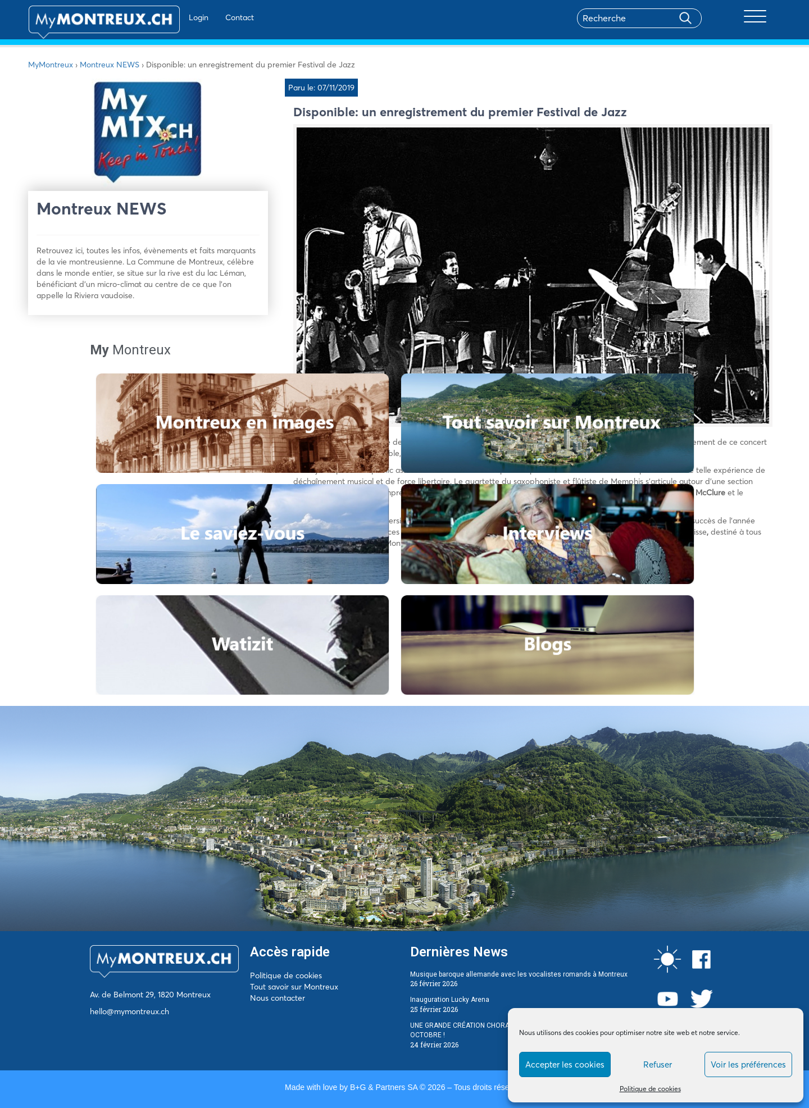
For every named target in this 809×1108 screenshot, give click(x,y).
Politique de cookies (650, 1088)
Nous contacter (277, 998)
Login (166, 17)
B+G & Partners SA (383, 1087)
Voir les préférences (748, 1064)
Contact (207, 17)
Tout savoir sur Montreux (294, 987)
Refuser (657, 1064)
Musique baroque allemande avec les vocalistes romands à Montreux (519, 974)
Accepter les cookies (565, 1064)
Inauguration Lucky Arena (449, 1000)
